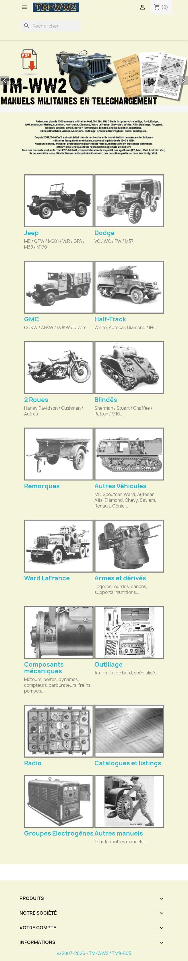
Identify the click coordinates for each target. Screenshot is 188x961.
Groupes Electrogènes (59, 833)
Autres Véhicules (120, 486)
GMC (31, 319)
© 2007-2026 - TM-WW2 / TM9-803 (94, 953)
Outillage (108, 664)
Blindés (105, 400)
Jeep (31, 233)
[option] (94, 76)
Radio (33, 763)
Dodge (104, 233)
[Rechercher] (51, 26)
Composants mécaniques (44, 667)
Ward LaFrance (47, 578)
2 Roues (36, 400)
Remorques (42, 486)
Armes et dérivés (120, 578)
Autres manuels (118, 833)
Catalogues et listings (127, 763)
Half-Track (110, 319)
